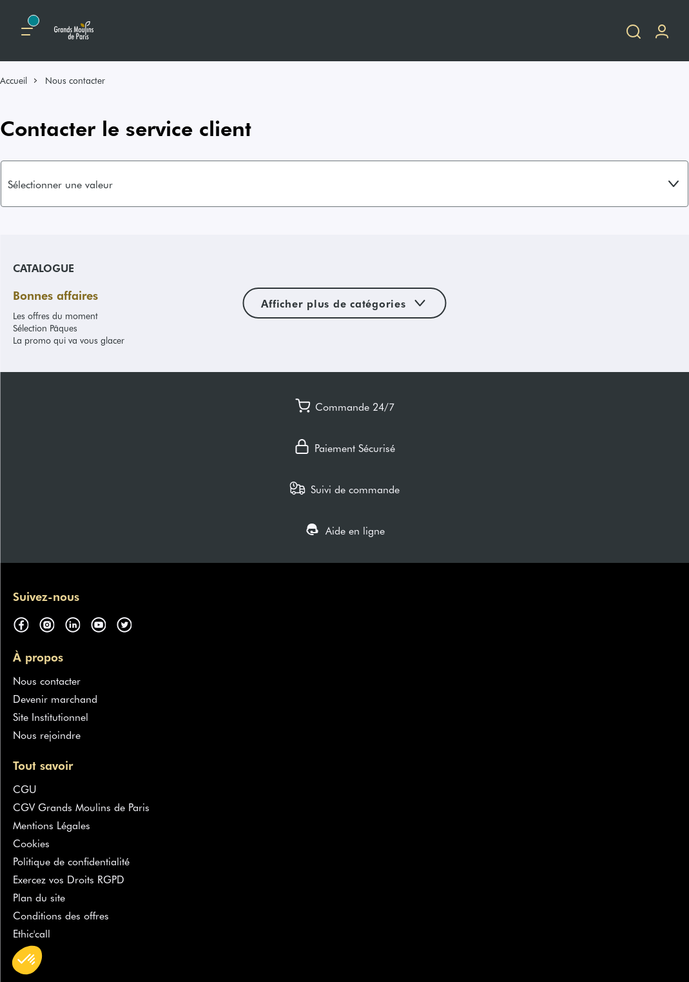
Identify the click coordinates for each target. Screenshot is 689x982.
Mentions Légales (51, 825)
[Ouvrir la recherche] (633, 30)
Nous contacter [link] (75, 80)
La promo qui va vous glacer (68, 340)
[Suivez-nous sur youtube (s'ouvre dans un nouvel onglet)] (103, 622)
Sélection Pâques (45, 328)
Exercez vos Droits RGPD (68, 879)
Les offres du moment (55, 315)
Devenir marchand (55, 698)
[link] (19, 80)
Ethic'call (31, 933)
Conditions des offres (61, 915)
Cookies (31, 843)
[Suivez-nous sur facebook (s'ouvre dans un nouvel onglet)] (26, 622)
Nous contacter (47, 680)
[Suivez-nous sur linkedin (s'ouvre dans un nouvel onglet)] (77, 622)
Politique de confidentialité (71, 861)
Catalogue (43, 267)
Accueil (13, 80)
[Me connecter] (662, 30)
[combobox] (344, 184)
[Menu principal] (27, 30)
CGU (25, 788)
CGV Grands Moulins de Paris (81, 807)
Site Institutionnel (50, 716)
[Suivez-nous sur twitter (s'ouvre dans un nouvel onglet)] (129, 622)
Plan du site (39, 897)
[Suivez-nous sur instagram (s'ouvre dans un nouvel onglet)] (51, 622)
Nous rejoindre (47, 734)
